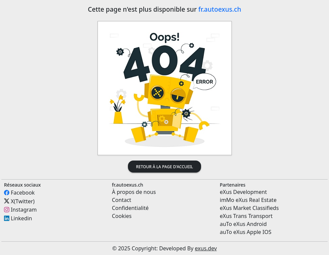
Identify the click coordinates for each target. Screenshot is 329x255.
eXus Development (243, 192)
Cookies (122, 216)
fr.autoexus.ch (219, 9)
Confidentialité (130, 208)
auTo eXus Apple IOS (246, 232)
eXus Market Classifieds (249, 208)
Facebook (23, 192)
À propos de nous (134, 192)
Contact (121, 200)
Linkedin (21, 218)
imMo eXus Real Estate (248, 200)
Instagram (24, 209)
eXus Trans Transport (246, 216)
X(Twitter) (22, 201)
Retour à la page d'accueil (164, 167)
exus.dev (206, 248)
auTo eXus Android (243, 224)
